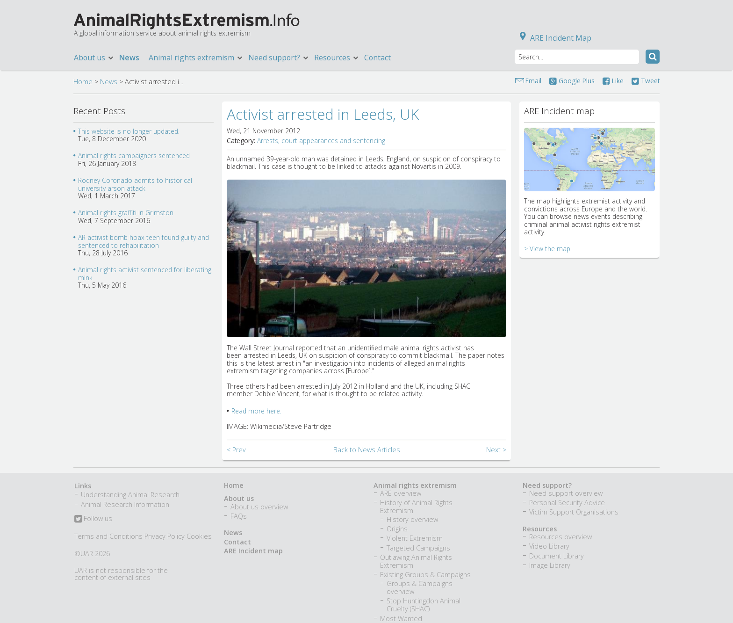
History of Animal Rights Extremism (416, 506)
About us (94, 57)
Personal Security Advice (567, 502)
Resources (336, 57)
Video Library (549, 546)
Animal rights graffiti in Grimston (125, 212)
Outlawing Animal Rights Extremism (416, 561)
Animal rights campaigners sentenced (134, 155)
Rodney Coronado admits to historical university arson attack (135, 184)
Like (613, 80)
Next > (496, 449)
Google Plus (572, 80)
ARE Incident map (253, 550)
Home (83, 81)
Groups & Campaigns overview (420, 587)
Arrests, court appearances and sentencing (321, 140)
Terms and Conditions (108, 536)
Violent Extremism (415, 538)
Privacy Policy (164, 536)
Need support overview (566, 493)
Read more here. (256, 410)
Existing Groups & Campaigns (425, 574)
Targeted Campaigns (418, 547)
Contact (377, 57)
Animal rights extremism (196, 57)
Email (533, 80)
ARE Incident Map (553, 38)
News (129, 57)
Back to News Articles (366, 449)
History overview (412, 519)
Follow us (93, 519)
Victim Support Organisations (573, 511)
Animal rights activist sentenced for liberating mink (144, 273)
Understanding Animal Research (130, 494)
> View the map (547, 248)
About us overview (259, 506)
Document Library (556, 555)
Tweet (646, 80)
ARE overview (400, 493)
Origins (397, 528)
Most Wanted (401, 618)
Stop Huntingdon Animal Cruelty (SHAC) (423, 604)
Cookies (199, 536)
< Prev (236, 449)
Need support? (278, 57)
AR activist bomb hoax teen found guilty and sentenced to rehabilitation (143, 241)
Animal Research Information (125, 504)
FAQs (238, 516)
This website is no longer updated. (129, 131)
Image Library (549, 565)
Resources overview (560, 536)
